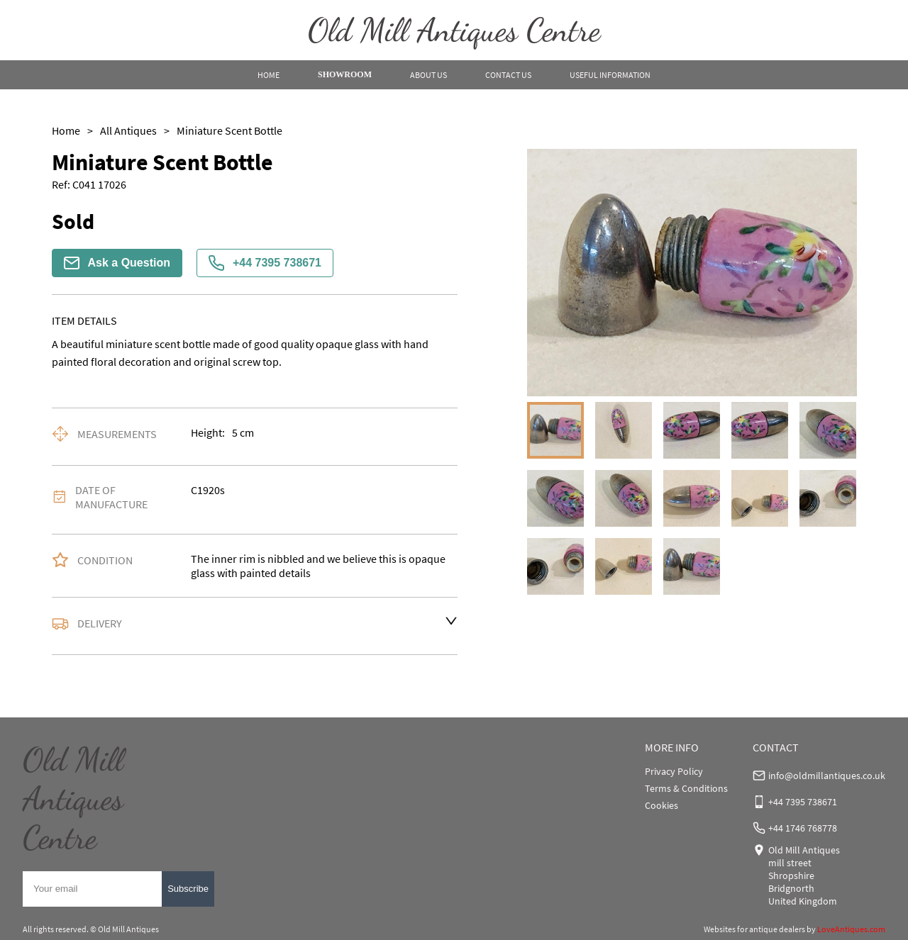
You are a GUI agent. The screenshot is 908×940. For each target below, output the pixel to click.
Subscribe (188, 888)
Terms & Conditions (686, 788)
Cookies (661, 805)
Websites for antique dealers (754, 929)
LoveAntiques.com (851, 929)
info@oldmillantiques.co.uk (826, 775)
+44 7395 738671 (265, 263)
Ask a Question (117, 263)
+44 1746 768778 (802, 828)
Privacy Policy (674, 771)
